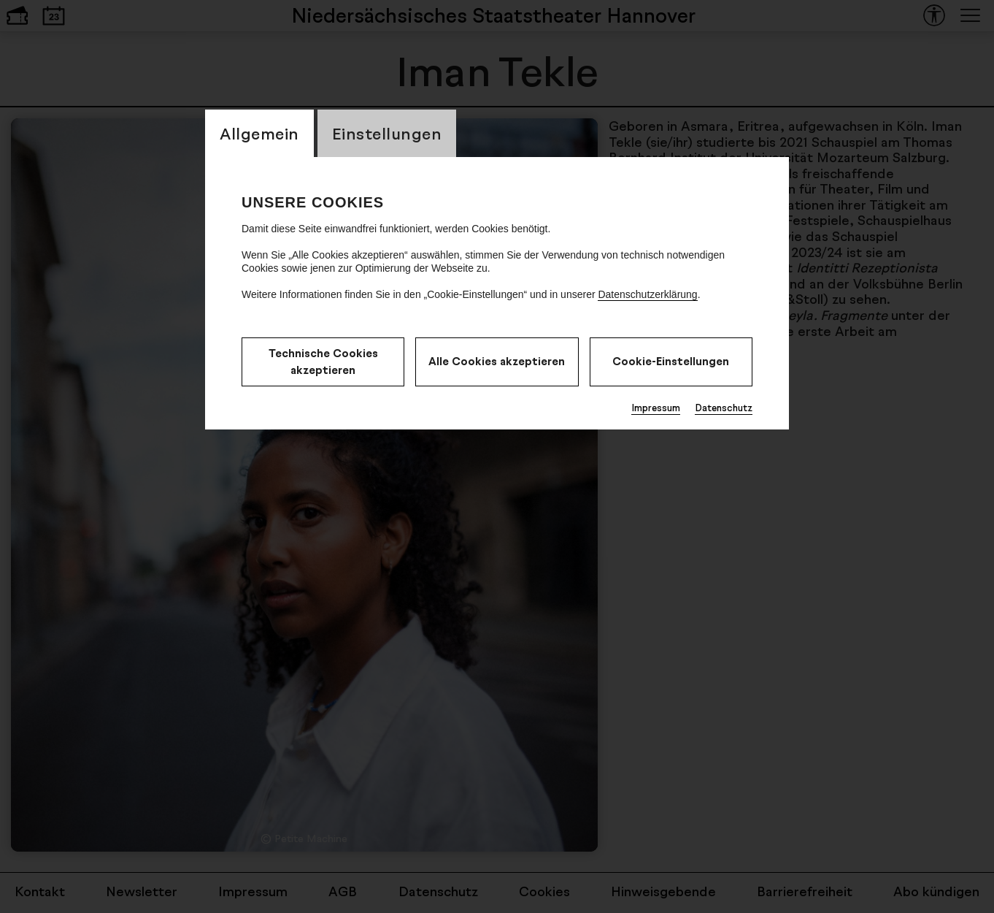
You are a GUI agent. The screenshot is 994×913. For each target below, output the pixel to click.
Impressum (655, 407)
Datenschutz (723, 407)
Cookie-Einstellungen (670, 361)
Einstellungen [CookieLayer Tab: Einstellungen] (387, 133)
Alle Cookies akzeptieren (496, 361)
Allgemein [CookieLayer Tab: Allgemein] (259, 133)
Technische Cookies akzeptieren (323, 361)
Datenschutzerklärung (647, 294)
